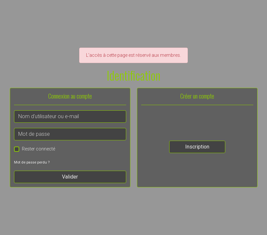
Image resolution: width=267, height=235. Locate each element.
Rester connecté (38, 148)
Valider (70, 177)
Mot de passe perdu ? (32, 162)
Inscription (197, 147)
